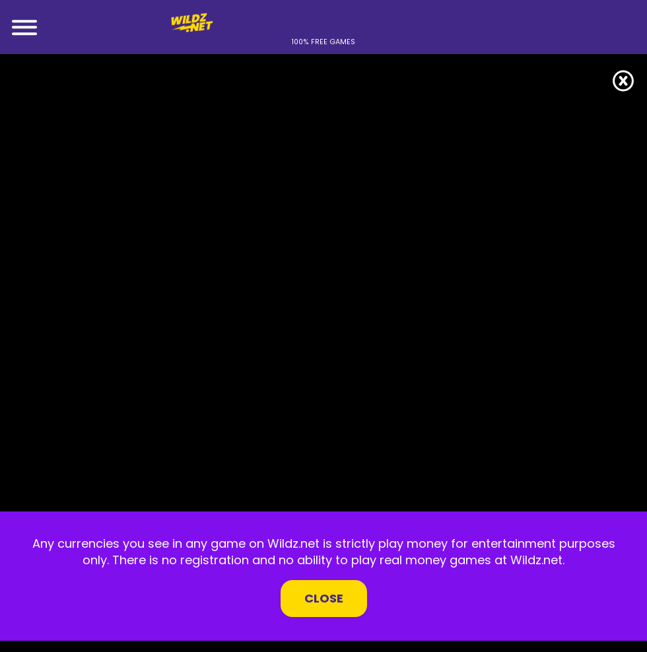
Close (323, 598)
